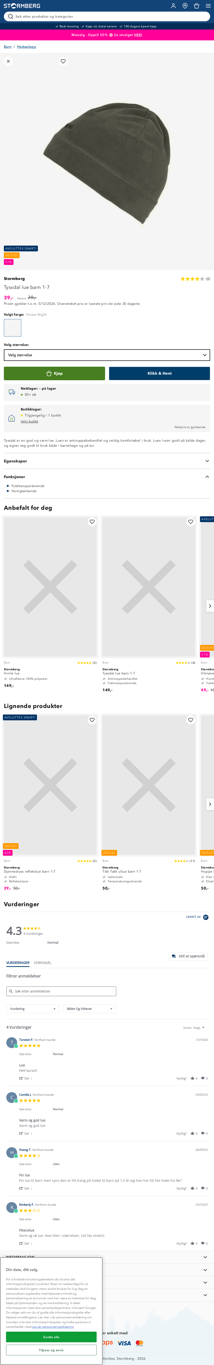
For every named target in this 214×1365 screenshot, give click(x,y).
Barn (8, 47)
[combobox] (32, 1009)
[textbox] (207, 1030)
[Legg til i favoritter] (63, 61)
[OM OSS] (107, 1270)
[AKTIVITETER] (107, 1295)
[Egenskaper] (107, 461)
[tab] (188, 956)
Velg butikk (29, 421)
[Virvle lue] (50, 604)
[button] (26, 1078)
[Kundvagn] (196, 6)
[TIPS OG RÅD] (107, 1282)
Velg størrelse (108, 355)
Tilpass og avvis (51, 1350)
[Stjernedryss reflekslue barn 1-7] (50, 804)
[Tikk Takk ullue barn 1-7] (148, 804)
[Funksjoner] (107, 477)
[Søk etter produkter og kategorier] (107, 16)
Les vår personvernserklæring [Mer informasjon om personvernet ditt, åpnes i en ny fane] (53, 1327)
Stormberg (14, 278)
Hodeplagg (26, 47)
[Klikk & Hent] (159, 373)
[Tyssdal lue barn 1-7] (12, 327)
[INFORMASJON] (107, 1257)
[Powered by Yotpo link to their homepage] (198, 918)
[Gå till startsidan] (22, 6)
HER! (138, 35)
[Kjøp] (54, 373)
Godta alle (51, 1337)
